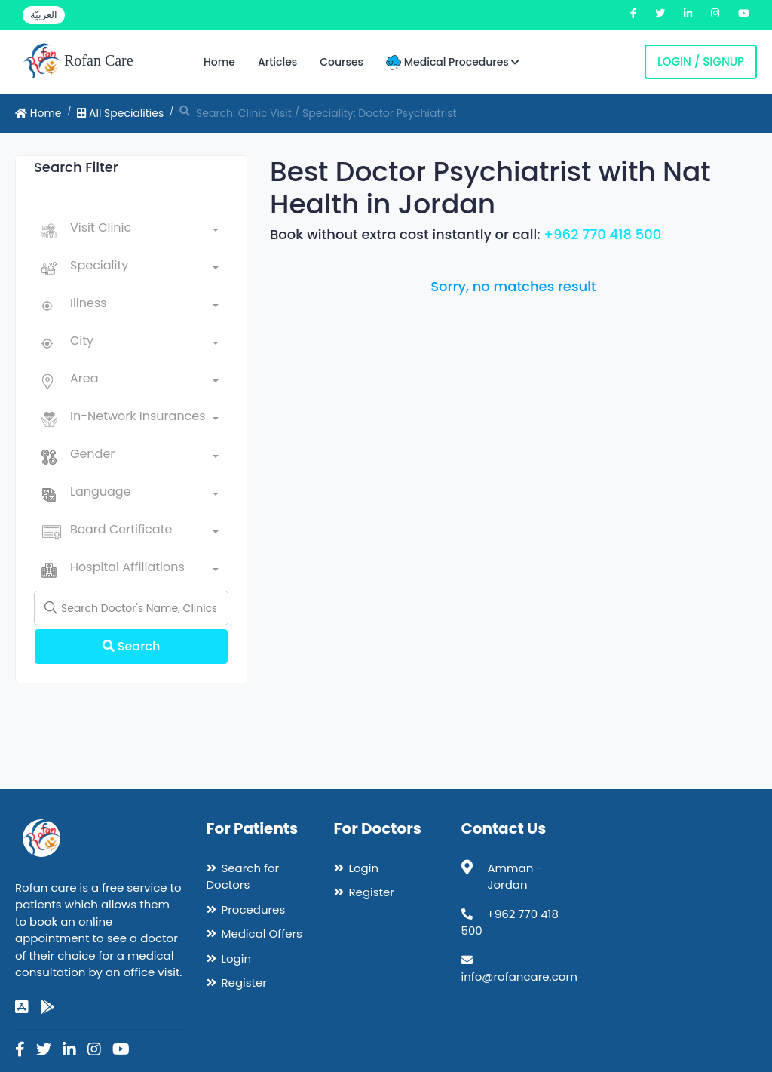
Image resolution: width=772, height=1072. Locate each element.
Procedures (254, 909)
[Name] (131, 608)
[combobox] (144, 230)
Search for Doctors (243, 876)
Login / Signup (700, 61)
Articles (277, 61)
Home (219, 61)
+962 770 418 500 (602, 234)
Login (237, 958)
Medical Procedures (452, 62)
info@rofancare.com (519, 976)
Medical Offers (262, 933)
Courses (341, 61)
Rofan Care (78, 62)
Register (244, 983)
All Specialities (120, 113)
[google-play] (47, 1007)
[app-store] (22, 1007)
